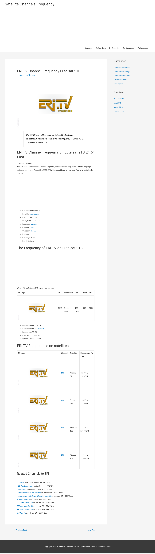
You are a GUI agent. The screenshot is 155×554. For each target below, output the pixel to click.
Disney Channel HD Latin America (30, 493)
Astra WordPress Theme (102, 547)
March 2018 (119, 107)
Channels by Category (122, 68)
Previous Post (21, 531)
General (34, 231)
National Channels (121, 80)
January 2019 (119, 99)
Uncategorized (23, 76)
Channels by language (123, 72)
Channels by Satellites (123, 76)
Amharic (34, 224)
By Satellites (101, 49)
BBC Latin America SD (26, 503)
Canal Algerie (22, 490)
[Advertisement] (77, 27)
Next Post (92, 531)
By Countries (114, 49)
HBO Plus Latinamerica (26, 486)
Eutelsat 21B (35, 214)
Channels (88, 49)
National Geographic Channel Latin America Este (36, 496)
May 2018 (118, 103)
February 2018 (119, 111)
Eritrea (32, 228)
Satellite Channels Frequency (32, 4)
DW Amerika (22, 513)
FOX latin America (24, 500)
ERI (62, 373)
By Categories (128, 49)
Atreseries (21, 483)
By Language (143, 49)
